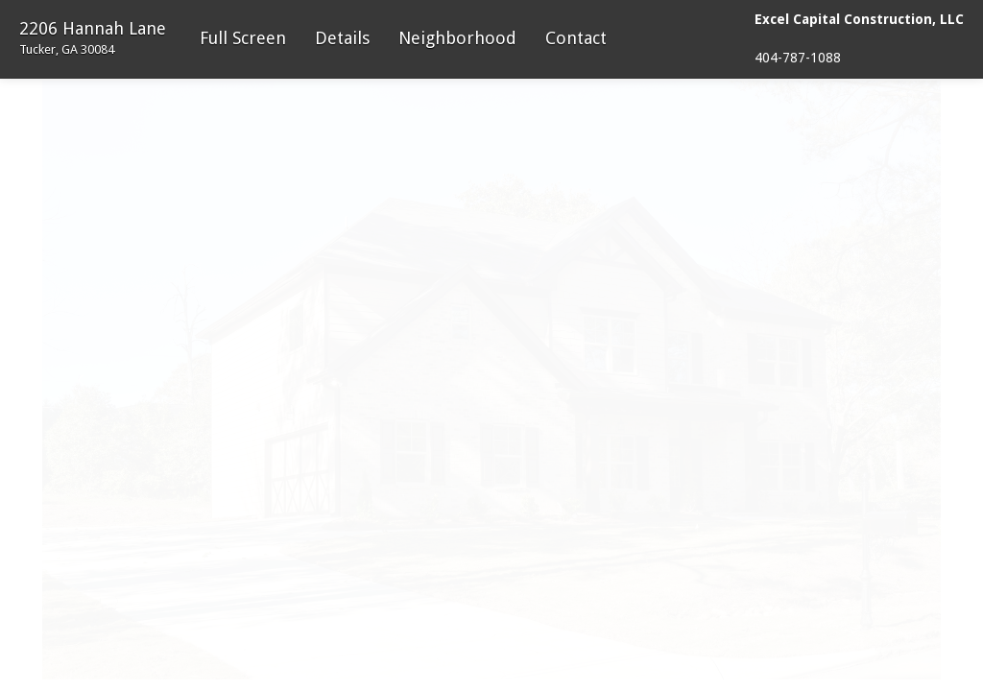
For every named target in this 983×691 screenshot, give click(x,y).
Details (342, 38)
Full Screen (243, 38)
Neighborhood (457, 38)
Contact (576, 38)
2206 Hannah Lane (92, 37)
